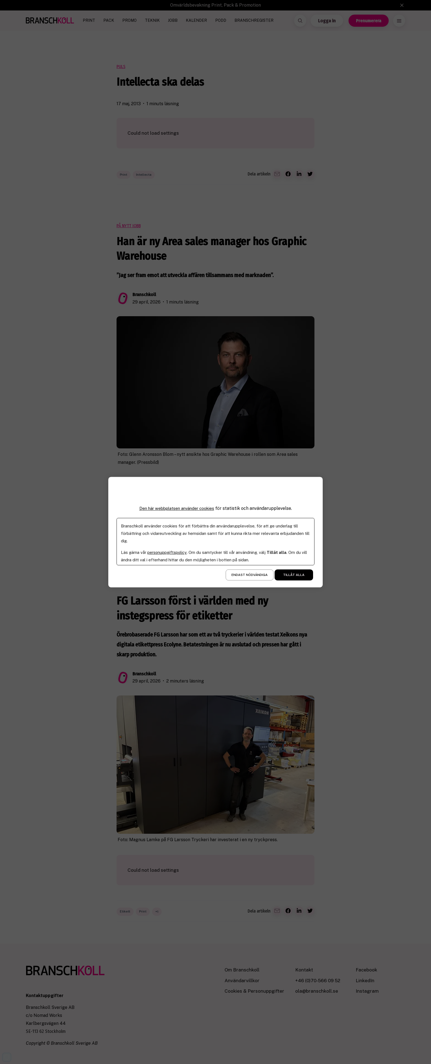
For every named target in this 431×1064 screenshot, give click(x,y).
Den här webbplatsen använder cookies (176, 508)
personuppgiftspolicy (167, 552)
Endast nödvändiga (249, 575)
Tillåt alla (294, 575)
